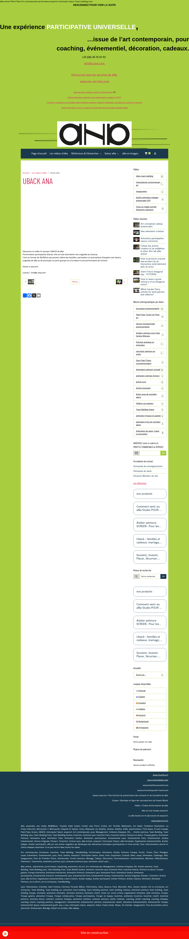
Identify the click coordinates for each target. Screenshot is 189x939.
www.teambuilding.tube (157, 788)
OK (163, 460)
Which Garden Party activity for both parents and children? (153, 292)
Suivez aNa (111, 153)
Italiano (140, 717)
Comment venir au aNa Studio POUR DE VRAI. (149, 516)
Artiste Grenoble (150, 392)
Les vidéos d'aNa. (59, 153)
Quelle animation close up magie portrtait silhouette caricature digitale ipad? (94, 107)
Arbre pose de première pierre (150, 400)
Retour (75, 281)
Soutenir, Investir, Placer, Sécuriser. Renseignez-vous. (147, 564)
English (140, 704)
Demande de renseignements (148, 473)
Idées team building (150, 176)
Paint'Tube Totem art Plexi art (150, 316)
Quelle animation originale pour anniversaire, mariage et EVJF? (94, 97)
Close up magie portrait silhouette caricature (150, 209)
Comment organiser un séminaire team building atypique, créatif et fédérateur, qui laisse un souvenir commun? (94, 102)
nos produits (144, 501)
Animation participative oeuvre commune (152, 240)
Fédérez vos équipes (150, 407)
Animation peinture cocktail (150, 372)
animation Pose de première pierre (150, 431)
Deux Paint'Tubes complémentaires (150, 363)
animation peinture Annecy (150, 380)
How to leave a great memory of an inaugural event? (153, 282)
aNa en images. (130, 153)
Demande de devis (142, 478)
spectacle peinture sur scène (150, 353)
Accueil (26, 173)
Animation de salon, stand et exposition (150, 440)
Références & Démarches (85, 153)
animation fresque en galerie (150, 422)
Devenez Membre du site (145, 483)
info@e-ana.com (94, 63)
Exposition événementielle (150, 309)
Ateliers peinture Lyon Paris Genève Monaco (150, 335)
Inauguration (150, 191)
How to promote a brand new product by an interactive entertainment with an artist (153, 263)
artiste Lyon (150, 386)
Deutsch (141, 723)
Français (141, 698)
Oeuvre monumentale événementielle (150, 326)
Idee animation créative (152, 231)
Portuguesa (142, 735)
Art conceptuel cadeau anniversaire (152, 225)
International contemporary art (150, 184)
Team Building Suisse (150, 414)
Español (141, 711)
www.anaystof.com (159, 828)
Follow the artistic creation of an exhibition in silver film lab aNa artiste (153, 250)
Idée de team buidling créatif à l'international (93, 92)
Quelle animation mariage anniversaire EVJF (150, 199)
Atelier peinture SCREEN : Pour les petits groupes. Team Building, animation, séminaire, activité (149, 532)
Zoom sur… (150, 682)
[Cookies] (5, 934)
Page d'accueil (39, 153)
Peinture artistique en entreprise (150, 344)
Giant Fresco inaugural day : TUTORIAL (152, 273)
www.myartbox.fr (160, 783)
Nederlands (142, 729)
